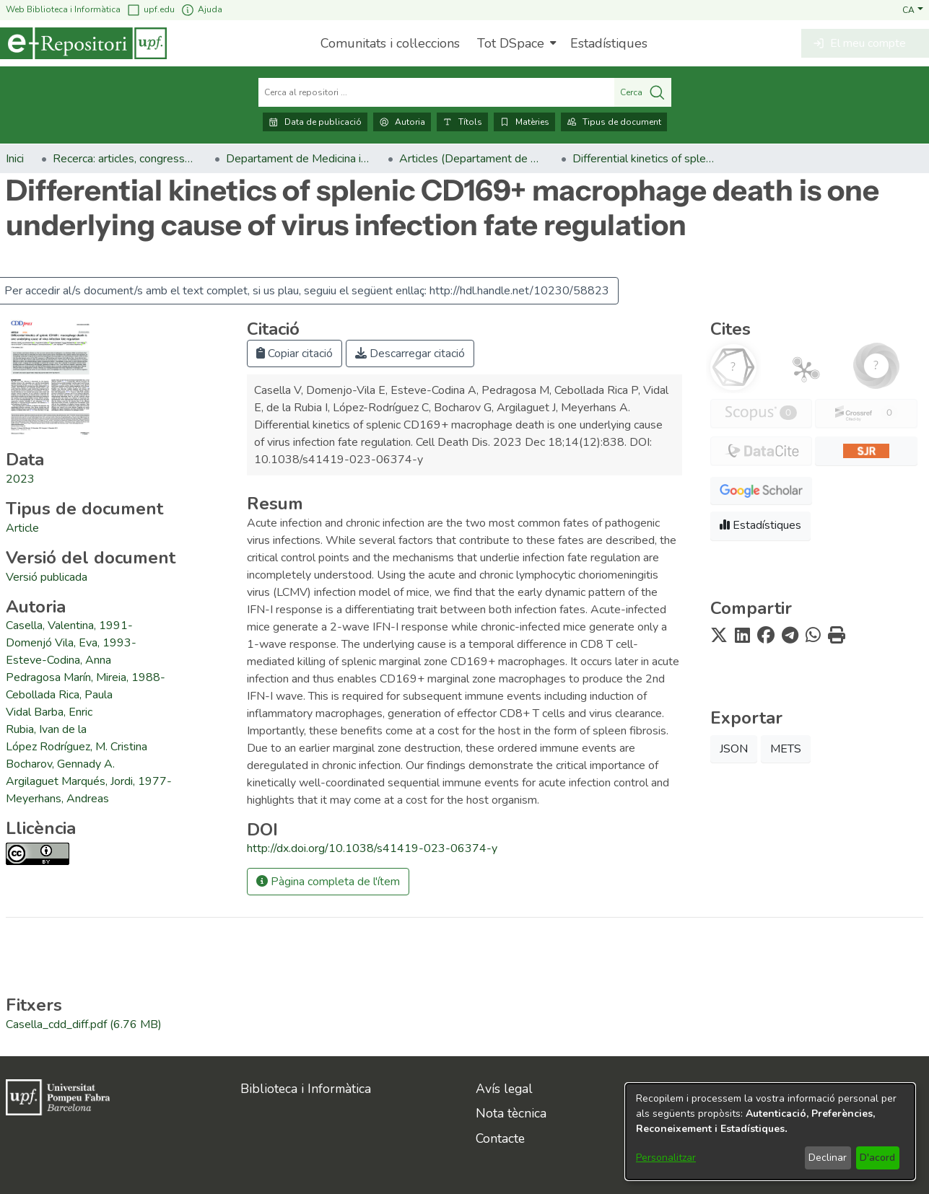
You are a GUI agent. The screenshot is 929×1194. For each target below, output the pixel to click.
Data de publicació (315, 122)
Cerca (643, 92)
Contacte (500, 1138)
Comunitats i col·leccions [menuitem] (390, 43)
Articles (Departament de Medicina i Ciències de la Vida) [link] (471, 159)
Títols (462, 122)
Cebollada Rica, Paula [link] (59, 695)
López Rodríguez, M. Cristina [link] (76, 747)
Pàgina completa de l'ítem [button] (328, 882)
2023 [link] (20, 479)
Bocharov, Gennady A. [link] (60, 764)
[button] (912, 9)
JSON (734, 749)
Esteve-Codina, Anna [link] (58, 660)
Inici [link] (15, 159)
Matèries (524, 122)
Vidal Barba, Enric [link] (49, 712)
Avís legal (504, 1088)
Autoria (402, 122)
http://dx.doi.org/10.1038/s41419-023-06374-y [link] (372, 848)
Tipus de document (614, 122)
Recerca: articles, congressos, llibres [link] (125, 159)
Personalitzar (666, 1157)
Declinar (827, 1157)
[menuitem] (515, 43)
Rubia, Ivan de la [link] (46, 729)
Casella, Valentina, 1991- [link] (69, 625)
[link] (22, 528)
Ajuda (201, 10)
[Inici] (83, 43)
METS (785, 749)
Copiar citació (294, 353)
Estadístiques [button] (760, 525)
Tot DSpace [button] (510, 43)
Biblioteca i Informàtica (305, 1088)
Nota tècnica (511, 1113)
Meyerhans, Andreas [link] (57, 799)
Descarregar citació (410, 353)
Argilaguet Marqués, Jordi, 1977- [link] (89, 781)
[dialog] (770, 1132)
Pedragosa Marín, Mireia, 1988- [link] (85, 677)
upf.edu (150, 10)
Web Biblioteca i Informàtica (63, 9)
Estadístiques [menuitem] (608, 43)
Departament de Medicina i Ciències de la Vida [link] (298, 159)
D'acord (877, 1157)
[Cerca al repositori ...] (436, 92)
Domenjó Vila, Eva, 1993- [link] (71, 643)
